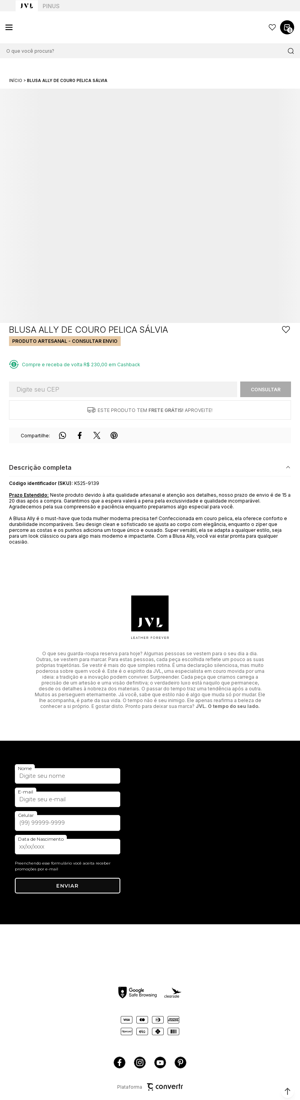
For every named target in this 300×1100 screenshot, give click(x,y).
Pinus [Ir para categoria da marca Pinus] (51, 6)
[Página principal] (43, 27)
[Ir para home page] (27, 5)
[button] (287, 1091)
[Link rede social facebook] (119, 1062)
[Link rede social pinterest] (180, 1062)
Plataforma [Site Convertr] (150, 1087)
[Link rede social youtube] (160, 1062)
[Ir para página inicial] (15, 80)
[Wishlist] (272, 27)
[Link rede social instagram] (140, 1062)
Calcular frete (265, 389)
